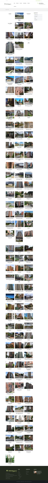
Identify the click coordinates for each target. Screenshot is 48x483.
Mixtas (26, 473)
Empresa (19, 472)
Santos (10, 129)
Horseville (19, 29)
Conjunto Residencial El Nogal (19, 159)
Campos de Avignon (10, 39)
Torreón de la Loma (10, 349)
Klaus (29, 281)
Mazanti (10, 179)
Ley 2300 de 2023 (8, 477)
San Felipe (10, 379)
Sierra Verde (29, 330)
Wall (19, 39)
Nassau (28, 413)
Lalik (19, 262)
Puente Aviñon (19, 389)
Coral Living (19, 84)
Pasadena (19, 403)
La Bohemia (19, 73)
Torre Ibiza (28, 349)
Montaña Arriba (28, 218)
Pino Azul (28, 389)
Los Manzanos (19, 432)
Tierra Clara (19, 359)
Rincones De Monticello (19, 129)
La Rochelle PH (19, 339)
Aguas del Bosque (29, 291)
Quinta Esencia (19, 169)
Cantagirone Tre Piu (28, 320)
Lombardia (28, 432)
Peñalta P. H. (19, 310)
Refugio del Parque (10, 393)
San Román (19, 368)
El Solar (28, 29)
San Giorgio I (10, 169)
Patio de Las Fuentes (28, 310)
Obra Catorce (28, 39)
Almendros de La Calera (19, 291)
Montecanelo (28, 237)
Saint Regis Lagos (19, 179)
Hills (19, 281)
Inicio (6, 9)
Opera (10, 139)
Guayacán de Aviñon (28, 442)
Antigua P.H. (29, 198)
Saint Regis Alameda (19, 413)
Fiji (19, 117)
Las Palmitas (10, 73)
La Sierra (10, 442)
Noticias (19, 475)
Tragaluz (28, 117)
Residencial (10, 14)
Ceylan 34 (28, 169)
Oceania (28, 138)
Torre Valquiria (19, 349)
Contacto (15, 6)
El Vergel (9, 463)
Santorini (9, 368)
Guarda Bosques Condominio (10, 84)
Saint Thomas (28, 379)
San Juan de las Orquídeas (28, 369)
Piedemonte (10, 403)
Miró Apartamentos (10, 252)
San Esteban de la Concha (19, 380)
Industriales (27, 474)
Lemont (19, 252)
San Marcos (29, 13)
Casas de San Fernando (10, 279)
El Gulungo (10, 320)
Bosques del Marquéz (10, 107)
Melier (19, 320)
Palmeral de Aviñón (19, 218)
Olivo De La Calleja (19, 138)
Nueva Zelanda (9, 149)
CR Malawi (10, 198)
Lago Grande (19, 147)
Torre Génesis (10, 359)
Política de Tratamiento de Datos (9, 476)
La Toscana (29, 149)
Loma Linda (10, 237)
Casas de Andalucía (28, 179)
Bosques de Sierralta (10, 218)
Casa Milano (10, 23)
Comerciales (36, 16)
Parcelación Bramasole (10, 188)
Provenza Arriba (10, 310)
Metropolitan (10, 432)
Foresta (10, 13)
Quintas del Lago (10, 339)
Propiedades (19, 474)
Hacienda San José (19, 442)
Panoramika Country (28, 403)
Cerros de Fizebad (19, 49)
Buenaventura (10, 262)
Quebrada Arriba (28, 129)
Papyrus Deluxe (10, 54)
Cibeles (10, 291)
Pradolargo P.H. (10, 208)
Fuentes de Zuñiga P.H (19, 208)
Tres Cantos (10, 119)
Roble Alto (19, 105)
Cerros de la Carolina (28, 208)
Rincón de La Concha (28, 105)
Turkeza (28, 339)
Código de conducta (8, 478)
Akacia (10, 330)
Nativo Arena (28, 262)
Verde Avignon (19, 330)
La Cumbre (28, 83)
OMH (28, 42)
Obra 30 (28, 252)
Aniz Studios (29, 73)
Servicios (19, 473)
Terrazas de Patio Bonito (29, 359)
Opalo (10, 413)
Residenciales (27, 471)
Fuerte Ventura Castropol (28, 188)
